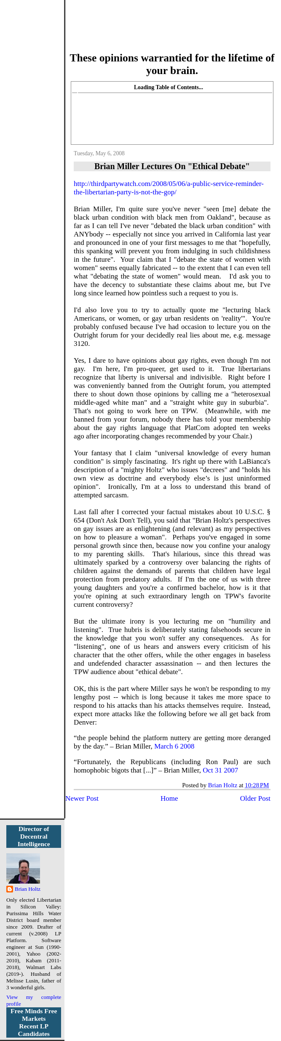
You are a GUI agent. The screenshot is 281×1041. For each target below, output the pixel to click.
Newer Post (82, 798)
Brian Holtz (27, 889)
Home (169, 798)
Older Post (255, 798)
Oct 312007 (220, 770)
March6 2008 (174, 746)
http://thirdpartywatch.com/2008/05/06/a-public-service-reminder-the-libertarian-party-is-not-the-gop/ (169, 188)
